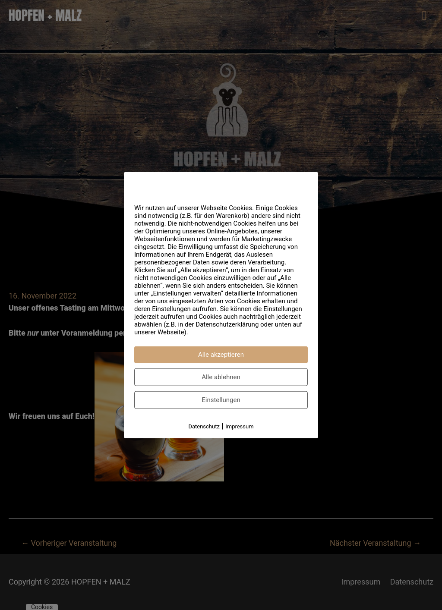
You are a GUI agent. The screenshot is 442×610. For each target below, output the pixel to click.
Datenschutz (203, 426)
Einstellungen (221, 400)
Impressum (239, 426)
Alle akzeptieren (221, 354)
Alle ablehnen (221, 377)
